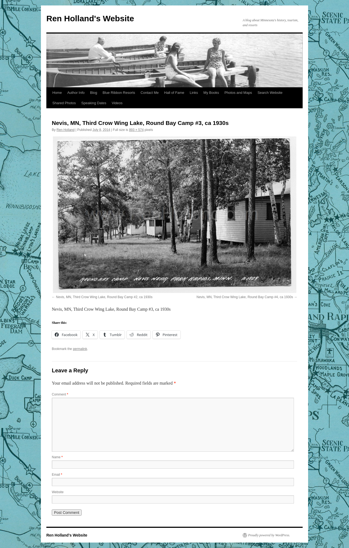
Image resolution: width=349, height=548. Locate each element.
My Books (211, 93)
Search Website (269, 93)
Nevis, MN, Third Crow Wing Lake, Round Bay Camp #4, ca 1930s (245, 297)
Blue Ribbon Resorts (119, 93)
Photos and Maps (238, 93)
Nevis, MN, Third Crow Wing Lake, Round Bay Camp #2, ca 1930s (104, 297)
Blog (93, 93)
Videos (117, 103)
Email (57, 475)
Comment (60, 394)
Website (58, 492)
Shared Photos (64, 103)
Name (57, 457)
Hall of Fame (174, 93)
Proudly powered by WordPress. (269, 535)
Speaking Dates (93, 103)
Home (57, 93)
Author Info (76, 93)
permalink (80, 349)
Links (194, 93)
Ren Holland (65, 130)
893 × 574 (136, 130)
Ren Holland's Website (90, 18)
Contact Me (150, 93)
